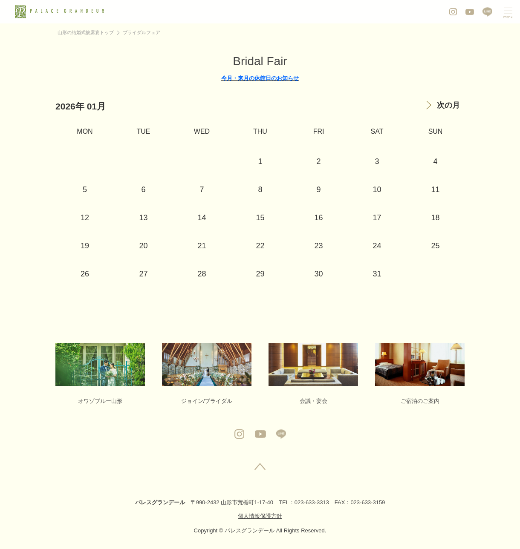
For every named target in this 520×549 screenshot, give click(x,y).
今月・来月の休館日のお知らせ (260, 78)
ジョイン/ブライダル (206, 373)
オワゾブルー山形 (100, 373)
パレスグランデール (160, 502)
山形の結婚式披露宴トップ (86, 32)
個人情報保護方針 (260, 516)
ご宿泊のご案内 (420, 373)
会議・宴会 (313, 373)
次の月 (448, 105)
